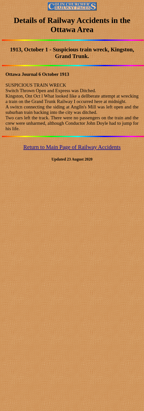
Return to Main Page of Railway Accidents (72, 147)
